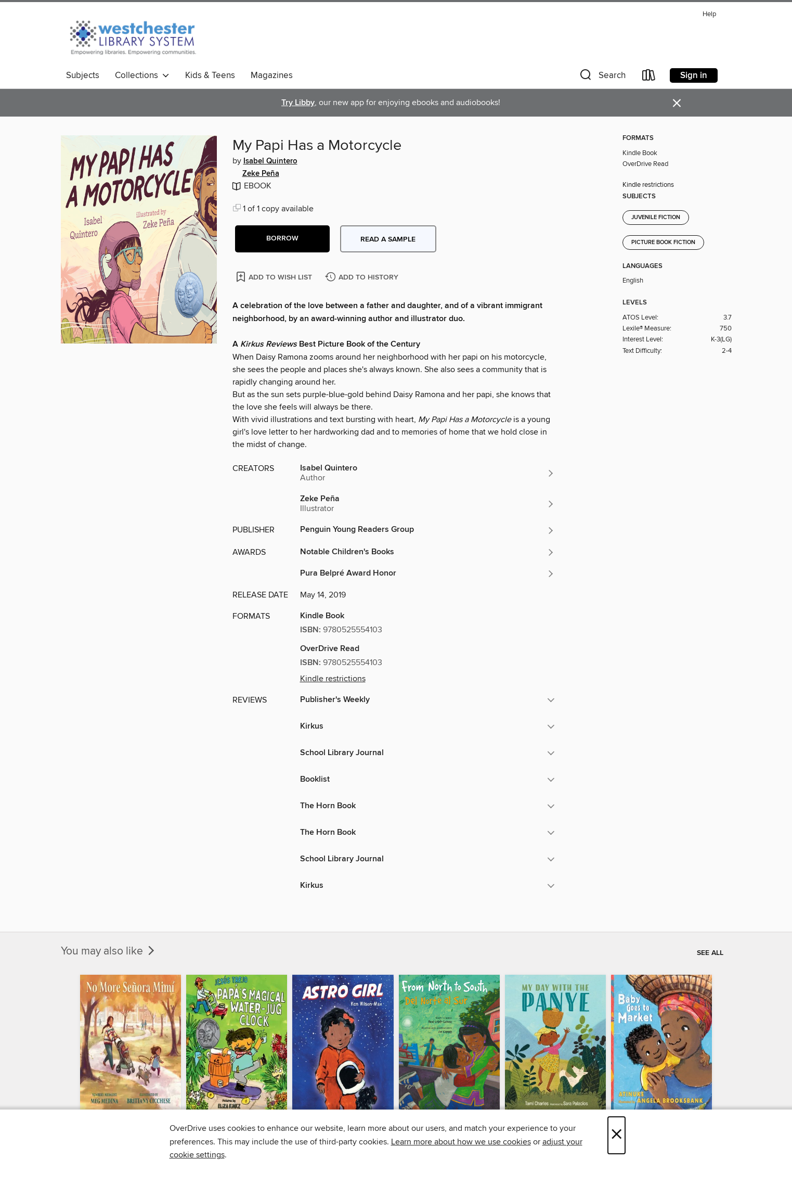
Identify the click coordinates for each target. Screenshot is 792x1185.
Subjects (82, 75)
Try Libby (298, 102)
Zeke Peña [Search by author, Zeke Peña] (260, 174)
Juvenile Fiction (655, 217)
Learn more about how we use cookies (461, 1142)
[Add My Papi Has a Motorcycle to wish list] (275, 276)
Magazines (272, 75)
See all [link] (710, 953)
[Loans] (649, 77)
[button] (601, 77)
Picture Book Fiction (663, 242)
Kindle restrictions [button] (333, 678)
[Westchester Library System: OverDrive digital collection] (138, 36)
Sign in (693, 75)
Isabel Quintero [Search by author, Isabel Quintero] (270, 161)
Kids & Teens (210, 75)
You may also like (109, 951)
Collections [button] (142, 75)
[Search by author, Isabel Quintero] (427, 473)
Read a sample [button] (388, 239)
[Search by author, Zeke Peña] (427, 504)
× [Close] (616, 1135)
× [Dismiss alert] (676, 103)
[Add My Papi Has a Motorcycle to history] (363, 277)
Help (709, 14)
